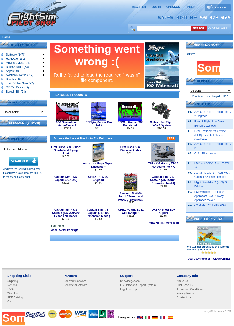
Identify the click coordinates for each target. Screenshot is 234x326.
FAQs (10, 289)
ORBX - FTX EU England (98, 178)
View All (33, 123)
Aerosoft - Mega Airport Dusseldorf (98, 165)
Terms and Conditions (190, 289)
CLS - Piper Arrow (205, 153)
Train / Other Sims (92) (20, 83)
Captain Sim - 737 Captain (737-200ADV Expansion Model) (66, 213)
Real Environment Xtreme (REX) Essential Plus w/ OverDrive (210, 135)
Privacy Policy (185, 293)
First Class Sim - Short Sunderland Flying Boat (66, 150)
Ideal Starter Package (64, 230)
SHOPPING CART (206, 45)
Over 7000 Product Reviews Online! (209, 258)
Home (6, 37)
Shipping (12, 281)
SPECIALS (16, 123)
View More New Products (164, 222)
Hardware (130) (25, 58)
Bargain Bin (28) (16, 91)
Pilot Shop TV (185, 285)
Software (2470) (25, 54)
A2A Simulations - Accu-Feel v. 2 (67, 124)
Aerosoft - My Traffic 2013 (210, 204)
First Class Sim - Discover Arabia (130, 149)
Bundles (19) (13, 79)
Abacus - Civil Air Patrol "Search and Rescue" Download (130, 196)
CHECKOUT (174, 6)
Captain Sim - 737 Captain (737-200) (65, 178)
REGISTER (139, 6)
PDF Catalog (15, 297)
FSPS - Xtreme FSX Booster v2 (130, 124)
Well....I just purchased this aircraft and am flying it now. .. (208, 248)
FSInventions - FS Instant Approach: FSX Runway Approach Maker (209, 196)
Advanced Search (218, 27)
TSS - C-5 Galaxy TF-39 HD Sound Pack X (163, 165)
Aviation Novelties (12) (25, 75)
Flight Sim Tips (129, 289)
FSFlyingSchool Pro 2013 (99, 124)
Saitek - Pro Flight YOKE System (161, 124)
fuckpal (38, 173)
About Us (182, 281)
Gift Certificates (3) (17, 87)
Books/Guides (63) (25, 67)
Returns (12, 285)
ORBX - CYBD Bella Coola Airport (130, 211)
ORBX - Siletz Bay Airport (163, 211)
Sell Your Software (75, 281)
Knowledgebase (130, 281)
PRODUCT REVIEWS (208, 219)
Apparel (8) (25, 71)
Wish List (13, 293)
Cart (10, 301)
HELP (191, 6)
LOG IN (156, 6)
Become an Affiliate (75, 285)
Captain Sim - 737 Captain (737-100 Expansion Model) (98, 213)
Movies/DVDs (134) (25, 62)
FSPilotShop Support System (138, 285)
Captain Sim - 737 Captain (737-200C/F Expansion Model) (163, 180)
